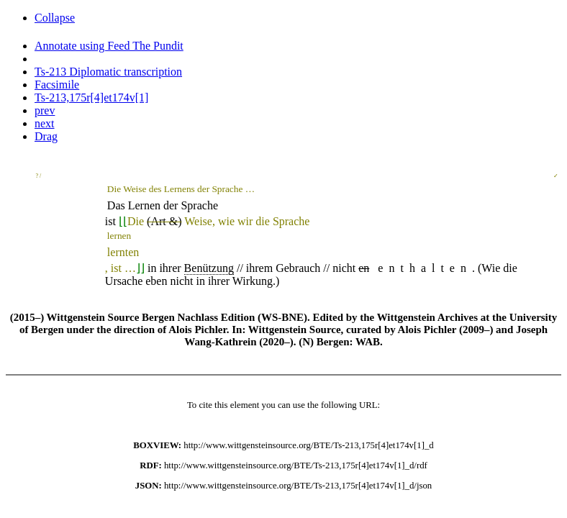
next (45, 123)
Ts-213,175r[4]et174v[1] (91, 97)
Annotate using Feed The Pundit (109, 46)
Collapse (55, 18)
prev (45, 110)
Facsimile (57, 84)
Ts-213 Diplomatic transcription (108, 71)
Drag (46, 136)
